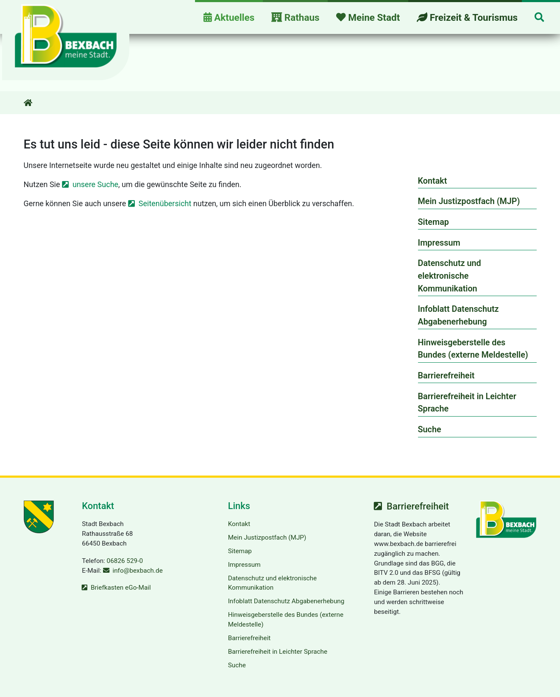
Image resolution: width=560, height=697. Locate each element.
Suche (429, 429)
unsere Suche (95, 184)
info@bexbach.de (137, 570)
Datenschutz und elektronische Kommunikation (449, 275)
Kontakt (432, 181)
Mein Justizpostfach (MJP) (469, 201)
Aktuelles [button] (228, 17)
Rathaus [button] (295, 17)
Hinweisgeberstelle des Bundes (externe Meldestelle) (473, 349)
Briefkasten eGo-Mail (121, 587)
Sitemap (433, 222)
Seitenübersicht (165, 203)
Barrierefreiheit (446, 376)
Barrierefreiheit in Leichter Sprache (467, 403)
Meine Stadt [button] (368, 17)
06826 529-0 (125, 561)
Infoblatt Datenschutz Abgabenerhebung (458, 315)
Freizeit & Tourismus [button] (467, 17)
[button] (539, 18)
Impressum (439, 243)
